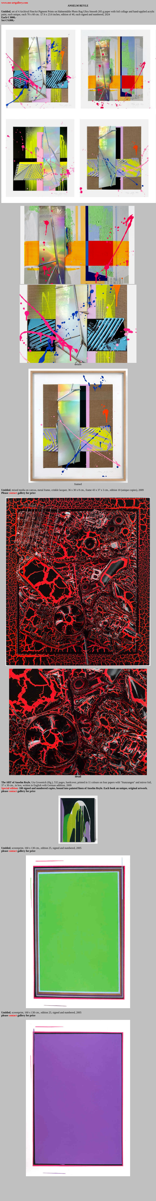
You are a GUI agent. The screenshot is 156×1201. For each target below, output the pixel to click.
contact (13, 791)
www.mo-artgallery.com (14, 2)
